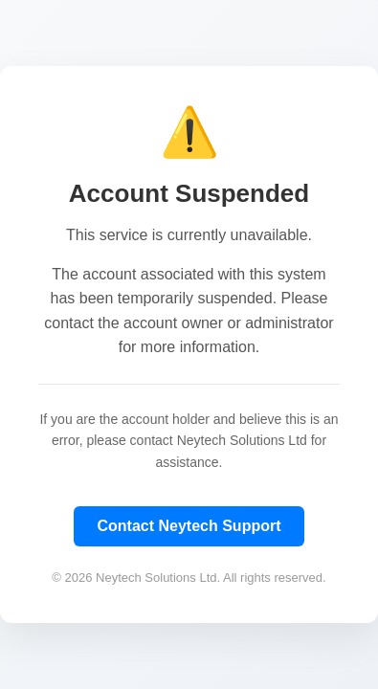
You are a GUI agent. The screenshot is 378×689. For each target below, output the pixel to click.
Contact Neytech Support (188, 526)
